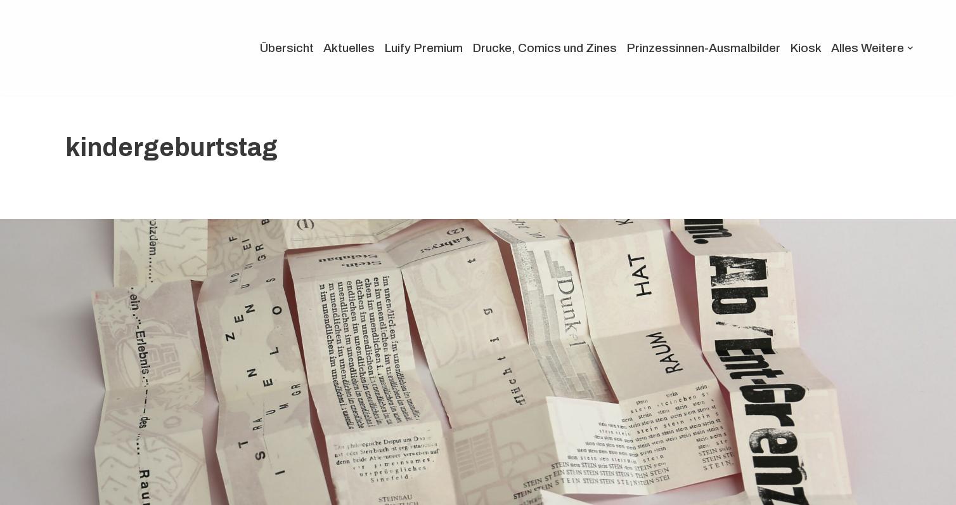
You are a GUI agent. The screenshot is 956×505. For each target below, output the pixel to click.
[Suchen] (935, 48)
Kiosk (806, 48)
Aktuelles (349, 48)
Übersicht (287, 48)
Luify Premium (423, 48)
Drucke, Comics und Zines (544, 48)
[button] (910, 48)
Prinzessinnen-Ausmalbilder (703, 48)
